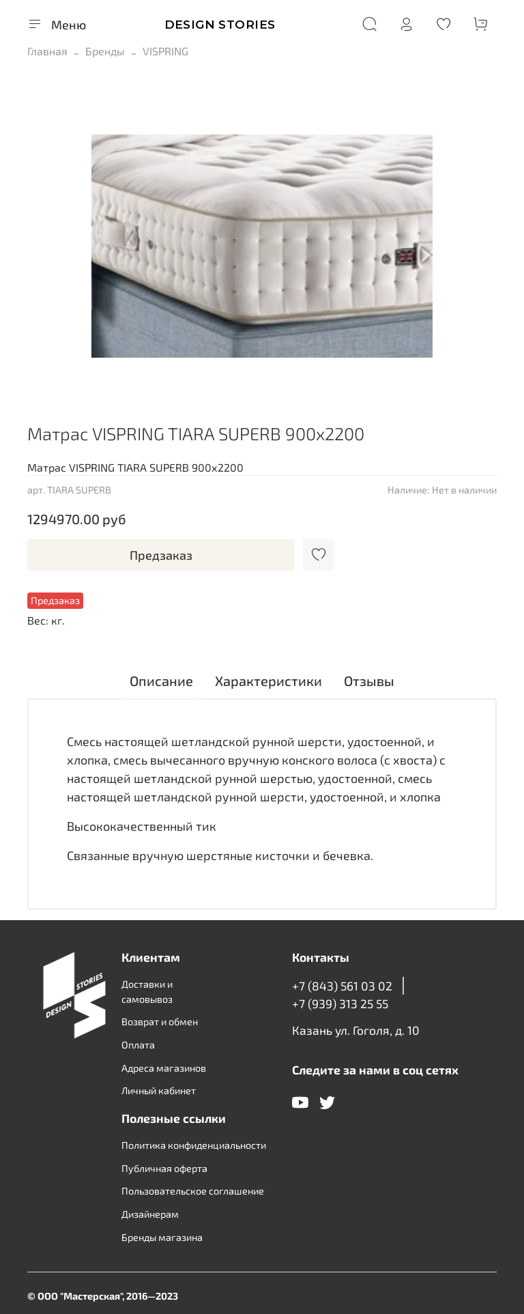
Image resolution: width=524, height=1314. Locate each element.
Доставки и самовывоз (147, 991)
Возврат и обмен (159, 1021)
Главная (47, 50)
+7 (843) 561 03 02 (342, 985)
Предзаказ (161, 554)
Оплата (138, 1045)
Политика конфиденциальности (193, 1145)
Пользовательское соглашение (192, 1191)
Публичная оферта (164, 1168)
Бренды (105, 50)
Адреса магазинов (163, 1068)
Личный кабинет (158, 1090)
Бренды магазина (162, 1237)
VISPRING (165, 50)
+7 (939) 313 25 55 (340, 1003)
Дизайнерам (150, 1214)
